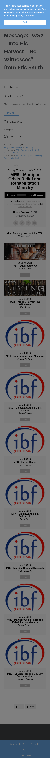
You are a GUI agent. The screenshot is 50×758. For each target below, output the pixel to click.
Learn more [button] (29, 15)
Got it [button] (25, 22)
